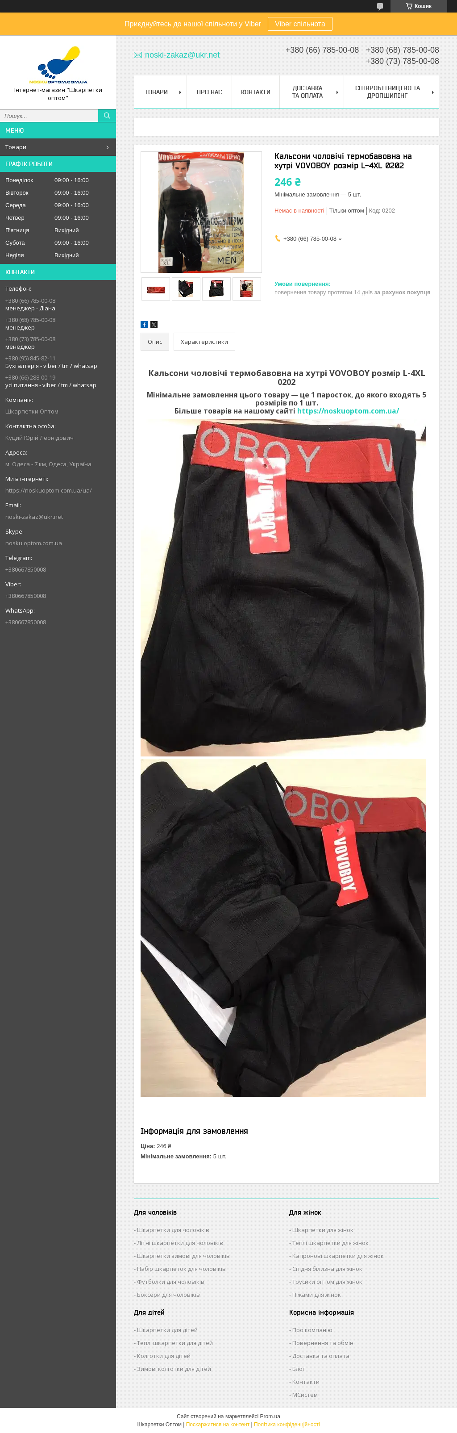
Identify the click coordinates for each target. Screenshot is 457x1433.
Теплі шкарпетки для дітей (175, 1343)
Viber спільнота (300, 24)
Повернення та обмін (322, 1343)
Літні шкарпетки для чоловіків (180, 1243)
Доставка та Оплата (307, 91)
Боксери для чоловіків (168, 1295)
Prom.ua (270, 1416)
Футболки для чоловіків (170, 1282)
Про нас (209, 92)
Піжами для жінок (316, 1295)
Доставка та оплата (320, 1356)
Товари (15, 147)
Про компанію (312, 1330)
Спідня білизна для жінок (327, 1269)
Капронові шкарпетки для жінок (338, 1256)
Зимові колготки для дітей (174, 1369)
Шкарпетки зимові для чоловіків (183, 1256)
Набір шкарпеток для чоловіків (181, 1269)
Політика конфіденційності (287, 1424)
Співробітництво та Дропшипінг (387, 91)
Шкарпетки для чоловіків (173, 1230)
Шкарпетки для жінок (322, 1230)
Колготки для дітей (164, 1356)
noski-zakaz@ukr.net (34, 517)
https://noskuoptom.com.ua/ (348, 411)
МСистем (305, 1395)
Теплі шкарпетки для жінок (330, 1243)
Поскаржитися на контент (217, 1424)
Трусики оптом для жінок (327, 1282)
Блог (298, 1369)
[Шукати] (107, 115)
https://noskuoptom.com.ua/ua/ (48, 490)
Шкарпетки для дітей (167, 1330)
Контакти (255, 92)
